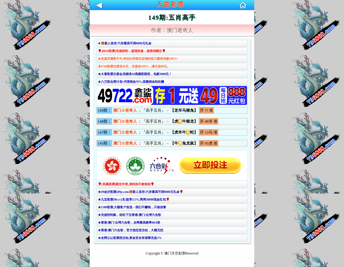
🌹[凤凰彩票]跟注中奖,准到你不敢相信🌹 (126, 184)
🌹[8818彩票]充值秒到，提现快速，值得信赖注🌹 (132, 51)
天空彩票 (171, 4)
